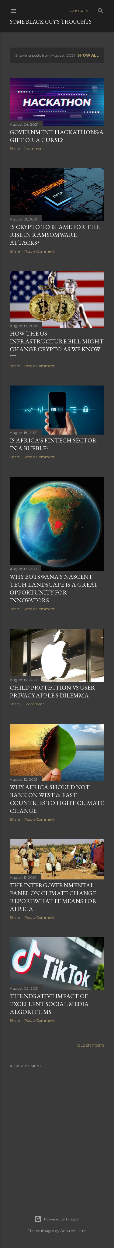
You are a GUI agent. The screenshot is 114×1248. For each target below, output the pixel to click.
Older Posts (90, 1045)
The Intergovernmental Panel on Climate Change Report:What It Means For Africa (53, 897)
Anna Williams (73, 1230)
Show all (88, 55)
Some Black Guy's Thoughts (51, 21)
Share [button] (15, 148)
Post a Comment (39, 251)
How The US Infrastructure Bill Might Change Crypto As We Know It (57, 345)
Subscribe (79, 10)
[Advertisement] (57, 1128)
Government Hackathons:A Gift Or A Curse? (57, 136)
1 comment (34, 148)
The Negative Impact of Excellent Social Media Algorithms (49, 1004)
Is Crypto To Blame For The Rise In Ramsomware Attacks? (54, 235)
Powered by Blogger (57, 1219)
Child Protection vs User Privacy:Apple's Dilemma (52, 691)
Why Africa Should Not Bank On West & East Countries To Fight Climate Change (57, 799)
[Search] (100, 9)
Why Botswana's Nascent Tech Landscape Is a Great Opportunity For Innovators (54, 588)
